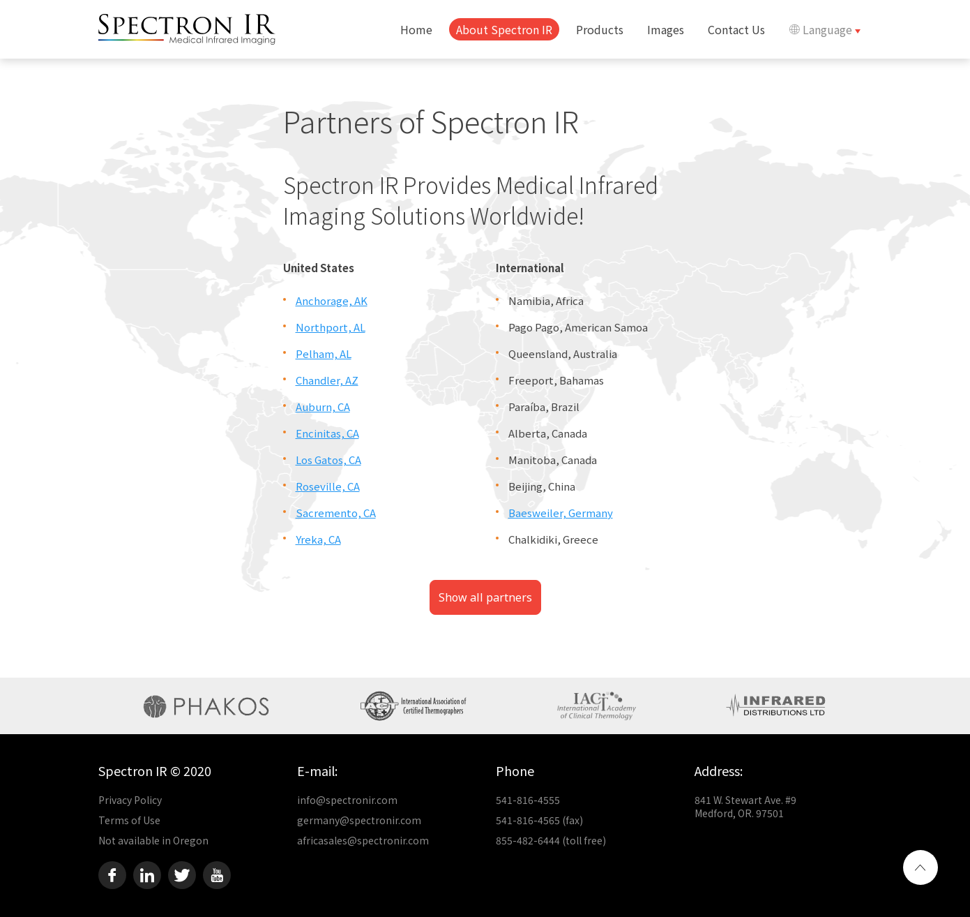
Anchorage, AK (331, 300)
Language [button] (822, 29)
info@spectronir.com (347, 800)
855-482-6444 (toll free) (551, 840)
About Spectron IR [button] (504, 29)
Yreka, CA (318, 539)
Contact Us (736, 29)
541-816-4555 (528, 800)
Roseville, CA (328, 486)
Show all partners (485, 597)
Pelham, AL (323, 353)
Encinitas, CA (327, 433)
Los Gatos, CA (328, 459)
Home (416, 29)
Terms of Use (129, 820)
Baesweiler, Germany (560, 512)
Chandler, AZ (327, 380)
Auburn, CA (323, 406)
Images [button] (665, 29)
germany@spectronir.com (359, 820)
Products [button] (599, 29)
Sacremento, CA (336, 512)
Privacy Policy (130, 800)
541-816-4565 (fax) (539, 820)
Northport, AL (330, 327)
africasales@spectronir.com (363, 840)
